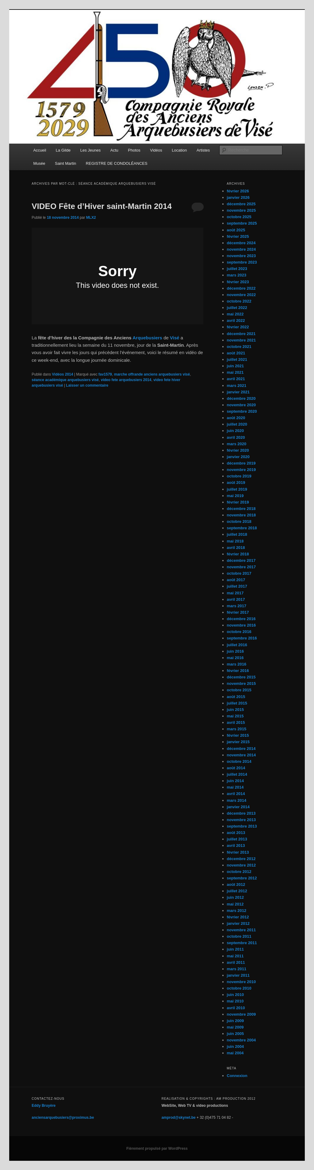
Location (179, 150)
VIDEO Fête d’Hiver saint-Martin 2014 (102, 206)
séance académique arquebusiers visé (65, 380)
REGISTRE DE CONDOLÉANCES (116, 163)
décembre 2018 (241, 508)
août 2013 (236, 832)
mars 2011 (237, 969)
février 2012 (238, 917)
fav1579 (105, 374)
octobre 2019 (239, 476)
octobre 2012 (239, 871)
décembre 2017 (241, 560)
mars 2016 (237, 664)
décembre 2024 (241, 243)
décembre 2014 (241, 748)
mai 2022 (235, 314)
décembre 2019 (241, 463)
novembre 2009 (241, 1014)
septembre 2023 (242, 262)
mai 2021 (235, 372)
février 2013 (238, 852)
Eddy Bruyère (44, 1105)
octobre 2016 (239, 631)
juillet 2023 (237, 268)
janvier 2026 (238, 197)
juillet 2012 (237, 891)
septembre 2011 (242, 942)
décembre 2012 (241, 858)
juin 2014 (235, 780)
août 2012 (236, 884)
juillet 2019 (237, 489)
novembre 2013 (241, 819)
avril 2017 (236, 599)
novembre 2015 (241, 683)
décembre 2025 (241, 204)
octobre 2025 (239, 216)
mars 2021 (237, 385)
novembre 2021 (241, 340)
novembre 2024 (241, 249)
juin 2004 (235, 1046)
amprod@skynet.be (179, 1117)
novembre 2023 (241, 255)
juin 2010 (235, 994)
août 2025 (236, 230)
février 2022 (238, 327)
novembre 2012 (241, 865)
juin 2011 (235, 949)
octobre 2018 (239, 521)
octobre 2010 (239, 988)
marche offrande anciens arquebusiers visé (152, 374)
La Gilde (63, 150)
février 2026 (238, 191)
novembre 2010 (241, 981)
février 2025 (238, 236)
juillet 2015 (237, 703)
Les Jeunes (90, 150)
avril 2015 (236, 722)
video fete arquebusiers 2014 (126, 380)
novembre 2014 (241, 755)
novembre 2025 (241, 210)
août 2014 (236, 768)
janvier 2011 (238, 975)
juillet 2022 (237, 307)
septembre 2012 (242, 878)
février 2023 (238, 282)
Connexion (237, 1075)
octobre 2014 (239, 761)
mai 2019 (235, 495)
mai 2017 (235, 593)
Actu (114, 150)
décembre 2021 (241, 333)
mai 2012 (235, 904)
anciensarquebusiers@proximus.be (63, 1117)
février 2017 (238, 612)
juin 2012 (235, 897)
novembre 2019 (241, 469)
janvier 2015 (238, 741)
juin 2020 (235, 430)
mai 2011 (235, 956)
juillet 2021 (237, 359)
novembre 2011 (241, 930)
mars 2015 (237, 729)
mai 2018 (235, 541)
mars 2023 (237, 275)
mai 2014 (235, 787)
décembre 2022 (241, 288)
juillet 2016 (237, 645)
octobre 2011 (239, 936)
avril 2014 (236, 793)
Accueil (39, 150)
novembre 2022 (241, 294)
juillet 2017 (237, 586)
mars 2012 (237, 910)
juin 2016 (235, 651)
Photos (134, 150)
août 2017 (236, 579)
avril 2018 (236, 547)
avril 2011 (236, 962)
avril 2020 (236, 437)
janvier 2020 (238, 456)
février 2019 (238, 502)
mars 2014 (237, 800)
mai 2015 (235, 716)
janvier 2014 (238, 807)
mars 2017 (237, 606)
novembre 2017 (241, 567)
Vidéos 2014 (62, 374)
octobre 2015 (239, 690)
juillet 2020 (237, 424)
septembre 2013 (242, 826)
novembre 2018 (241, 515)
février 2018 (238, 554)
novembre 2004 (241, 1040)
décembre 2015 (241, 677)
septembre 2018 (242, 528)
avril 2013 (236, 845)
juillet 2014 (237, 774)
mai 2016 (235, 657)
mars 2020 (237, 444)
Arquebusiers (147, 337)
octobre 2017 (239, 573)
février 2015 (238, 735)
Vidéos (156, 150)
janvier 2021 (238, 392)
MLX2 (91, 217)
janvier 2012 (238, 923)
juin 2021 (235, 366)
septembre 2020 (242, 411)
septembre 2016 (242, 638)
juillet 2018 (237, 534)
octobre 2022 (239, 301)
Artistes (203, 150)
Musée (39, 163)
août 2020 (236, 417)
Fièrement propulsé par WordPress (157, 1148)
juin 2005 (235, 1033)
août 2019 (236, 482)
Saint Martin (65, 163)
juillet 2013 (237, 839)
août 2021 (236, 353)
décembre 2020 (241, 398)
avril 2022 (236, 320)
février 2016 (238, 670)
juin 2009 (235, 1020)
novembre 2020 (241, 405)
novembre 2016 (241, 625)
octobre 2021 (239, 346)
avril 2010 (236, 1008)
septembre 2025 (242, 223)
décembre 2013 (241, 813)
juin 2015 (235, 709)
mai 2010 (235, 1001)
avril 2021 (236, 378)
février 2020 (238, 450)
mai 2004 (235, 1053)
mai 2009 (235, 1027)
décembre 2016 (241, 618)
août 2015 (236, 696)
